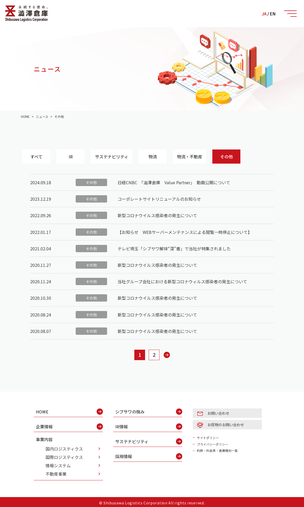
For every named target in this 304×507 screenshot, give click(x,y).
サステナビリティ (114, 156)
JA (264, 13)
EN (272, 13)
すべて (37, 156)
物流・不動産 (193, 156)
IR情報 (148, 426)
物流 (156, 156)
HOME (69, 411)
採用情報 (148, 456)
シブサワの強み (148, 411)
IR (72, 156)
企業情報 (69, 426)
